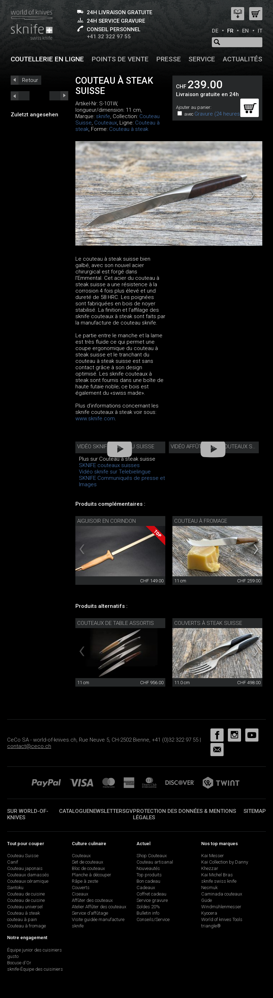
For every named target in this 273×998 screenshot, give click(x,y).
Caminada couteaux (221, 894)
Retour (30, 80)
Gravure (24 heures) (218, 114)
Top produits (149, 874)
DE (215, 31)
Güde (206, 900)
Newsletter (105, 811)
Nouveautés (148, 868)
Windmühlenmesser (221, 906)
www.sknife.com (95, 418)
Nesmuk (209, 887)
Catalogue (74, 811)
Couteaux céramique (27, 881)
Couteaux (105, 123)
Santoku (15, 887)
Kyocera (209, 913)
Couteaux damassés (28, 874)
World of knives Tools (221, 919)
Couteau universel (25, 906)
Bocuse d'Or (19, 962)
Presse (168, 59)
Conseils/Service (153, 919)
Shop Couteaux (151, 855)
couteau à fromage (200, 521)
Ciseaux (80, 894)
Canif (12, 862)
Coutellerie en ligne (47, 59)
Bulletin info (147, 913)
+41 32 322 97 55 (109, 36)
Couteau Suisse (22, 855)
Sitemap (254, 811)
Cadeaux (145, 887)
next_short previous (20, 95)
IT (260, 31)
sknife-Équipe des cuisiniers (35, 969)
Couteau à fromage (26, 925)
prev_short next (58, 95)
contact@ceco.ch (29, 746)
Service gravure (152, 900)
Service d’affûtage (90, 913)
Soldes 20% (148, 906)
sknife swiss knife (218, 881)
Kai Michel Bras (217, 874)
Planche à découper (91, 874)
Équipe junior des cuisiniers (34, 950)
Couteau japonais (25, 868)
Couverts (81, 887)
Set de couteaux (87, 862)
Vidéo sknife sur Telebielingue (115, 471)
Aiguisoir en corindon (106, 521)
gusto (12, 956)
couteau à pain (22, 919)
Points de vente (120, 59)
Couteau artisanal (154, 862)
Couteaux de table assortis (115, 623)
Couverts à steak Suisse (208, 623)
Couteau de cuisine (26, 894)
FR (230, 31)
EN (245, 31)
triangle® (211, 925)
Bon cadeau (148, 881)
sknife (103, 116)
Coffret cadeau (151, 894)
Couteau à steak (128, 129)
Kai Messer (212, 855)
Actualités (242, 59)
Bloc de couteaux (88, 868)
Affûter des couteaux (92, 900)
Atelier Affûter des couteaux (99, 906)
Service (201, 59)
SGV (127, 811)
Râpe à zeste (85, 881)
